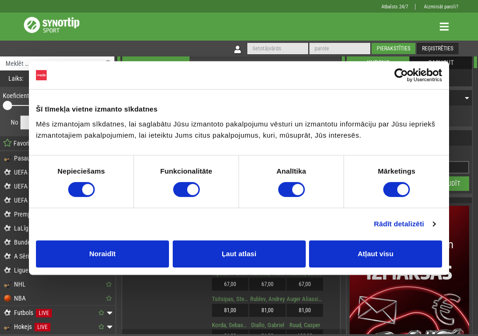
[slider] (7, 105)
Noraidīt (102, 254)
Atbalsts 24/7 (394, 7)
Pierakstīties (393, 48)
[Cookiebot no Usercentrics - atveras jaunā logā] (401, 75)
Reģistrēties (437, 48)
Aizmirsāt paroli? (441, 7)
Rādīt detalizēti (399, 224)
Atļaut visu (376, 254)
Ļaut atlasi (239, 254)
